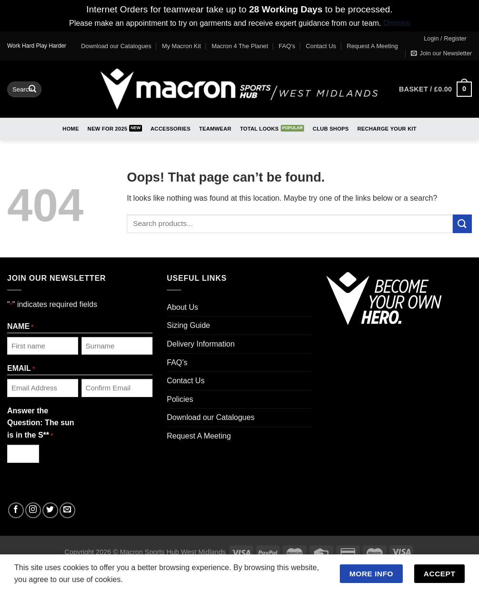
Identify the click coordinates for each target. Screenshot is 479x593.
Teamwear (215, 129)
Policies (180, 399)
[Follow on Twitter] (50, 510)
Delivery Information (200, 344)
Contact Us (321, 46)
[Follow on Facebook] (16, 510)
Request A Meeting (372, 46)
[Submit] (32, 89)
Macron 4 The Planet (240, 46)
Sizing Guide (188, 325)
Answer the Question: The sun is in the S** (40, 424)
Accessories (171, 129)
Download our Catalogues (116, 46)
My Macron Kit (181, 46)
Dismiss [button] (396, 23)
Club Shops (331, 129)
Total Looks (259, 129)
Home (70, 129)
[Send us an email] (67, 510)
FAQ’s (287, 46)
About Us (182, 307)
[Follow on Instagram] (33, 510)
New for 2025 (108, 129)
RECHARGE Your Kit (387, 129)
